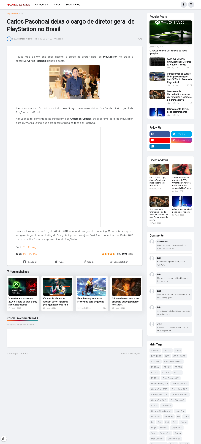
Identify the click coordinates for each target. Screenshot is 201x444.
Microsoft (155, 416)
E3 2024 (155, 378)
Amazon (155, 350)
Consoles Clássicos (173, 361)
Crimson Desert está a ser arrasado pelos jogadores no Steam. (125, 303)
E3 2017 (167, 367)
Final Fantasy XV (171, 378)
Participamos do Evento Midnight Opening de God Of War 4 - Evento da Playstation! (179, 78)
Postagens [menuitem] (40, 4)
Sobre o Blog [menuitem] (73, 4)
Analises (167, 350)
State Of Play (174, 438)
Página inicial (12, 15)
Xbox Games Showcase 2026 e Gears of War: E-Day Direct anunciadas (22, 303)
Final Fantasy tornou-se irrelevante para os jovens (90, 302)
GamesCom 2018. (159, 389)
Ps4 (29, 255)
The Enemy (29, 248)
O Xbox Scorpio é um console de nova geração (168, 52)
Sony (153, 433)
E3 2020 (166, 372)
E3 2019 (154, 372)
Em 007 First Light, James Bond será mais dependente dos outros (157, 181)
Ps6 (174, 422)
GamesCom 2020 (159, 394)
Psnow (183, 422)
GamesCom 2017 (180, 383)
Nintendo (168, 416)
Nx (178, 416)
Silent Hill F (177, 427)
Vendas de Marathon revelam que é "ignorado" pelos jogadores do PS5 (56, 303)
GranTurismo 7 (177, 400)
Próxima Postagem (130, 354)
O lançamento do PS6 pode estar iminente (178, 110)
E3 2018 (178, 367)
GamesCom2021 (158, 400)
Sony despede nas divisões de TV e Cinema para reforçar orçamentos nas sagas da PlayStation (181, 182)
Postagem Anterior (18, 354)
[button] (184, 4)
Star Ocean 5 (157, 438)
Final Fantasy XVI (159, 383)
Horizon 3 (166, 405)
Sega (153, 427)
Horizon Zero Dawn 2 (161, 411)
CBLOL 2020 (179, 356)
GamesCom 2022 (180, 394)
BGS (167, 356)
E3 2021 (177, 372)
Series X (164, 427)
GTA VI (154, 405)
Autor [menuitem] (57, 4)
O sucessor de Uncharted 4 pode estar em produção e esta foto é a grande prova (179, 95)
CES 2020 (155, 361)
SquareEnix (165, 433)
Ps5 (35, 255)
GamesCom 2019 (179, 389)
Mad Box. (180, 411)
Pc (22, 15)
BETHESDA (156, 356)
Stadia (178, 433)
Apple (178, 350)
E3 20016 (155, 367)
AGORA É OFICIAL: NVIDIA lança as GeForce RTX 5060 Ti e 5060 (179, 62)
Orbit (186, 416)
